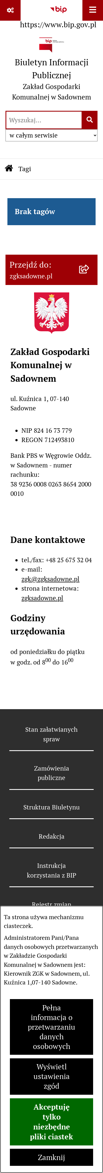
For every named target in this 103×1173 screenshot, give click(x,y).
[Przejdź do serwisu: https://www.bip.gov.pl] (58, 15)
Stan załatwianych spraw (51, 734)
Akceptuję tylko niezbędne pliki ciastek (51, 1122)
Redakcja (52, 836)
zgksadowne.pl (42, 598)
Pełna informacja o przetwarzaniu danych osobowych (51, 1027)
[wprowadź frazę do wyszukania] (43, 120)
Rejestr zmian (51, 904)
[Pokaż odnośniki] (10, 10)
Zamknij (51, 1157)
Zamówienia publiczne (51, 773)
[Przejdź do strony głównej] (51, 71)
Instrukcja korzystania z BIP (51, 870)
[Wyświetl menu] (92, 10)
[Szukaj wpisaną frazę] (90, 120)
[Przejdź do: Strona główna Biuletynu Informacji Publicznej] (8, 169)
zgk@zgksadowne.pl (50, 579)
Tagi (24, 169)
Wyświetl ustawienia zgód (52, 1076)
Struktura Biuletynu (51, 807)
